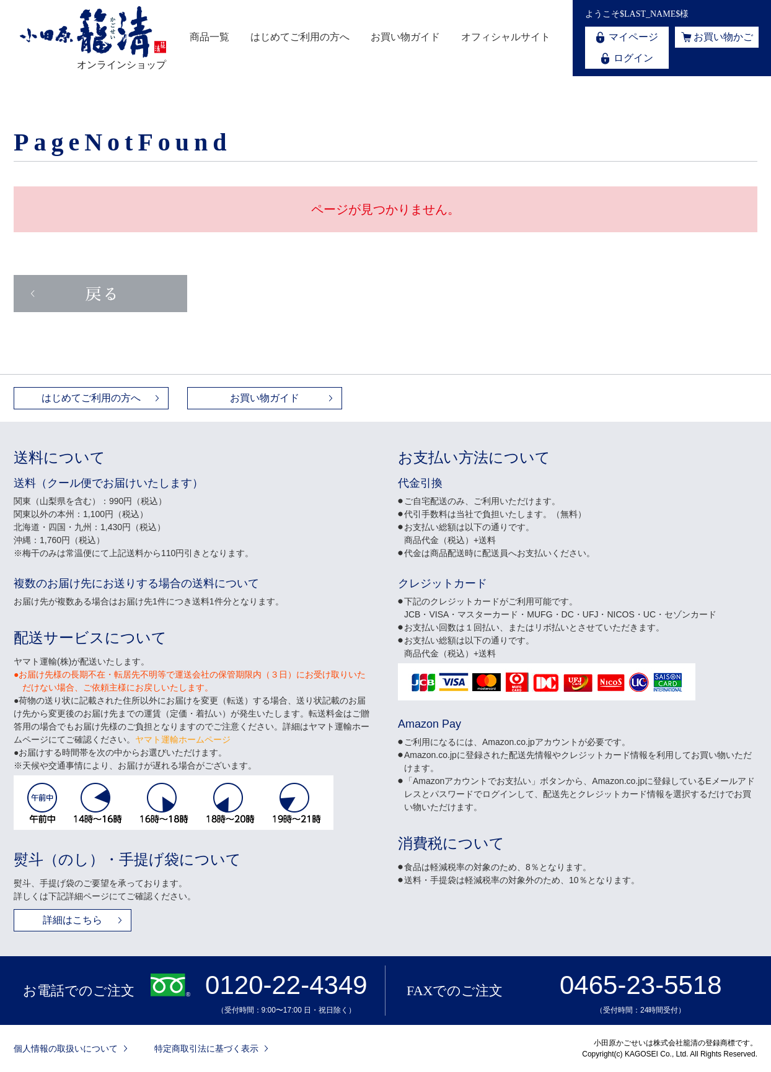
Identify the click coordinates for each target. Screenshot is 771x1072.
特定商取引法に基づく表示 (206, 1048)
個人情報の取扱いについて (66, 1048)
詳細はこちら (72, 920)
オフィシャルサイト (505, 37)
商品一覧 (209, 37)
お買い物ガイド (405, 37)
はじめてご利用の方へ (300, 37)
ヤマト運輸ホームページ (183, 739)
